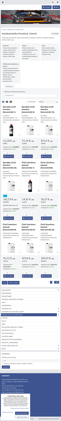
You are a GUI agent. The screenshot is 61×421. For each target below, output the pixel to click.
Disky (3, 302)
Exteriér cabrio (7, 336)
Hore (4, 283)
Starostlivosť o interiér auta (31, 314)
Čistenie (6, 45)
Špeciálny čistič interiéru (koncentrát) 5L (28, 109)
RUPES (31, 348)
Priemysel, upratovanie (10, 342)
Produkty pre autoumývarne (12, 339)
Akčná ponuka (6, 293)
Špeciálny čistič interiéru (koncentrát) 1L (9, 109)
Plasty (24, 45)
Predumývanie (7, 296)
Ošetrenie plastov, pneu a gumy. (31, 311)
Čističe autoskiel (8, 333)
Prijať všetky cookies (22, 413)
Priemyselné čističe (9, 330)
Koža (43, 45)
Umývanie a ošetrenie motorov (12, 299)
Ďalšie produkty (13, 283)
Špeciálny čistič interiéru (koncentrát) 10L (47, 109)
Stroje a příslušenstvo (31, 345)
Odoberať (6, 367)
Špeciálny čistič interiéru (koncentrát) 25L (10, 165)
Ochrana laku (31, 308)
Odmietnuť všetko (22, 417)
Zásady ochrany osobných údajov (20, 408)
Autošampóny (6, 305)
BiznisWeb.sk (55, 419)
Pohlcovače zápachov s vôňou (12, 327)
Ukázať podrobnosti (7, 412)
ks (5, 153)
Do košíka (8, 156)
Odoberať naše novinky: (9, 357)
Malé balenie (31, 290)
